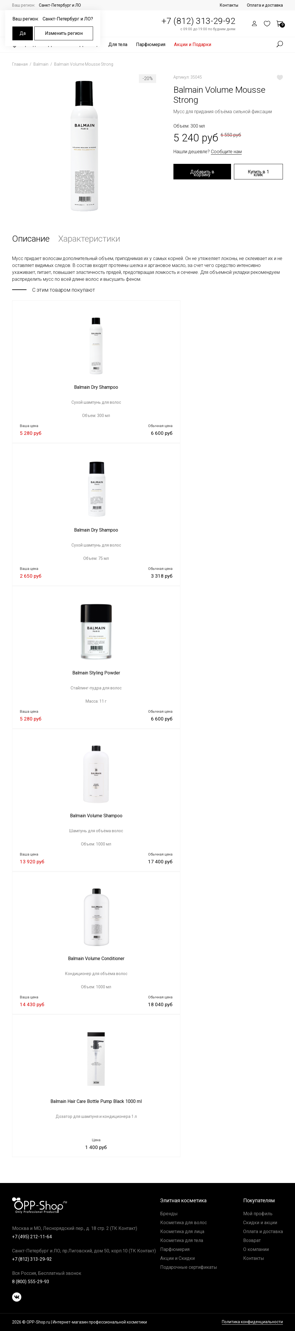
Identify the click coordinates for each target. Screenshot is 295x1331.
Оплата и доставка (265, 5)
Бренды (169, 1213)
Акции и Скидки (177, 1258)
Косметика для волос (183, 1222)
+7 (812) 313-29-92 (198, 21)
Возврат (252, 1240)
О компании (256, 1249)
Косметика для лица (182, 1231)
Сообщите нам (226, 151)
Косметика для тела (181, 1240)
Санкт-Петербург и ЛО (60, 5)
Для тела (117, 44)
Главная (20, 64)
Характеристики (89, 239)
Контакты (229, 5)
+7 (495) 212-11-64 (32, 1236)
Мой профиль (258, 1213)
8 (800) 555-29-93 (30, 1281)
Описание (31, 239)
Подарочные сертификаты (188, 1267)
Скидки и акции (260, 1222)
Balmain (41, 64)
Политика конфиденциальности (252, 1322)
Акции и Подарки (192, 44)
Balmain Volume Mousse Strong (83, 64)
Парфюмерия (150, 44)
